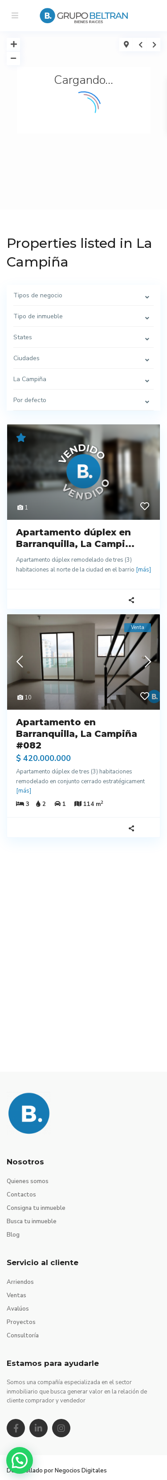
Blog (13, 1235)
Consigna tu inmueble (36, 1208)
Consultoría (23, 1336)
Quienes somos (28, 1181)
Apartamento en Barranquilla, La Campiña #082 (76, 734)
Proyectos (21, 1322)
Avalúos (18, 1309)
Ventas (16, 1295)
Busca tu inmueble (32, 1221)
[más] (143, 570)
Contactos (21, 1195)
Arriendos (20, 1282)
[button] (19, 1460)
